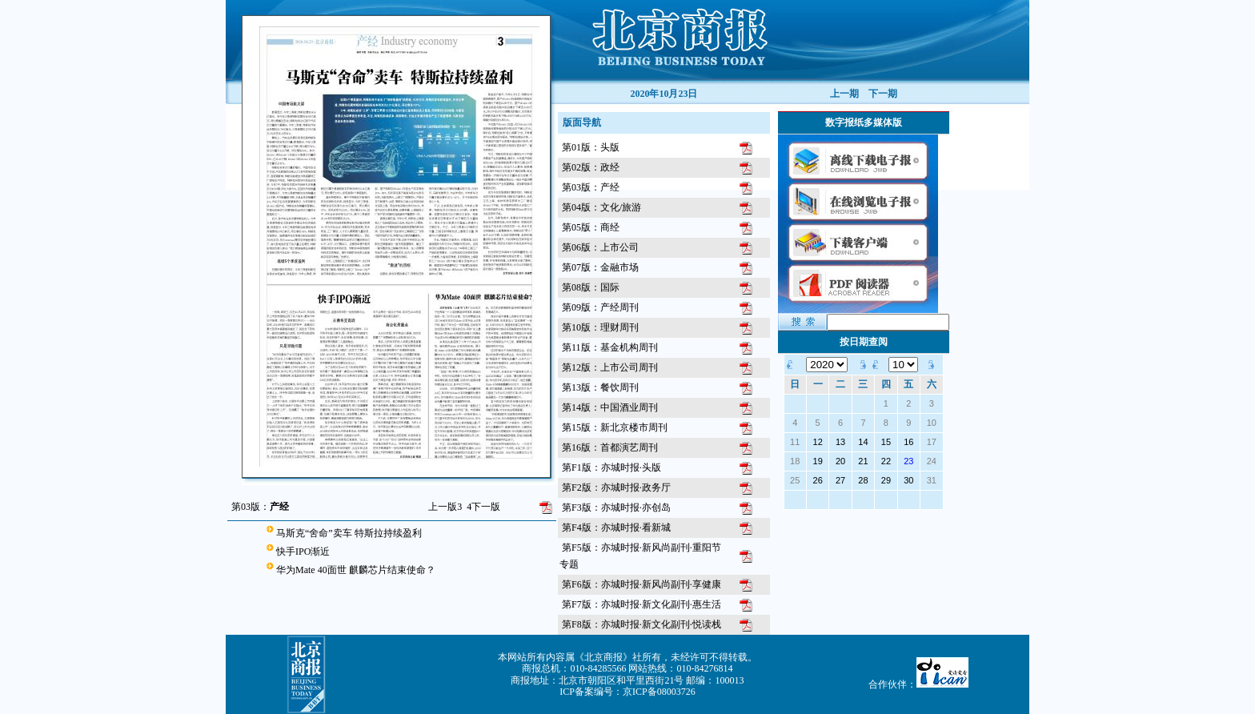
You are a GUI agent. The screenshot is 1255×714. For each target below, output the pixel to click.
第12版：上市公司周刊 (610, 367)
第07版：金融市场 (600, 267)
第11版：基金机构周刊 (610, 347)
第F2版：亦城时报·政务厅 (616, 487)
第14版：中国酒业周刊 (610, 407)
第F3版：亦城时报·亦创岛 (616, 507)
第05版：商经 (590, 227)
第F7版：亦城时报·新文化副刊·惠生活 (641, 604)
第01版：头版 (590, 147)
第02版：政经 (590, 167)
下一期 (882, 93)
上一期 (844, 93)
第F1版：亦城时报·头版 (611, 467)
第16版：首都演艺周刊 (610, 447)
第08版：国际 (590, 287)
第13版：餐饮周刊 (600, 387)
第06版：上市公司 (600, 247)
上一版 (445, 506)
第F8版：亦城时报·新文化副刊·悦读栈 (641, 624)
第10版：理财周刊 (600, 327)
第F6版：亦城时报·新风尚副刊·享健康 (641, 584)
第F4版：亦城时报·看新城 (616, 527)
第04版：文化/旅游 (601, 207)
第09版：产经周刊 (600, 307)
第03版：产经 (590, 187)
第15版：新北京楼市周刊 (615, 427)
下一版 (483, 506)
